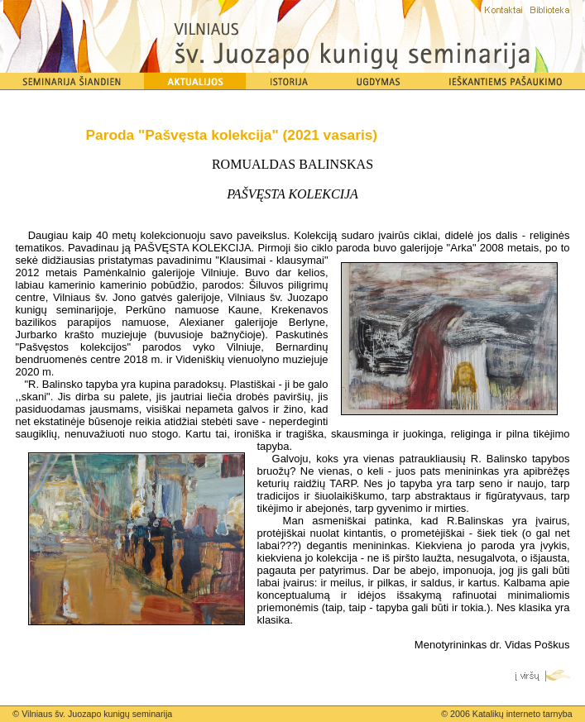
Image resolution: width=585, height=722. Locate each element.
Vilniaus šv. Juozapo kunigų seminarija (97, 714)
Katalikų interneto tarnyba (522, 714)
